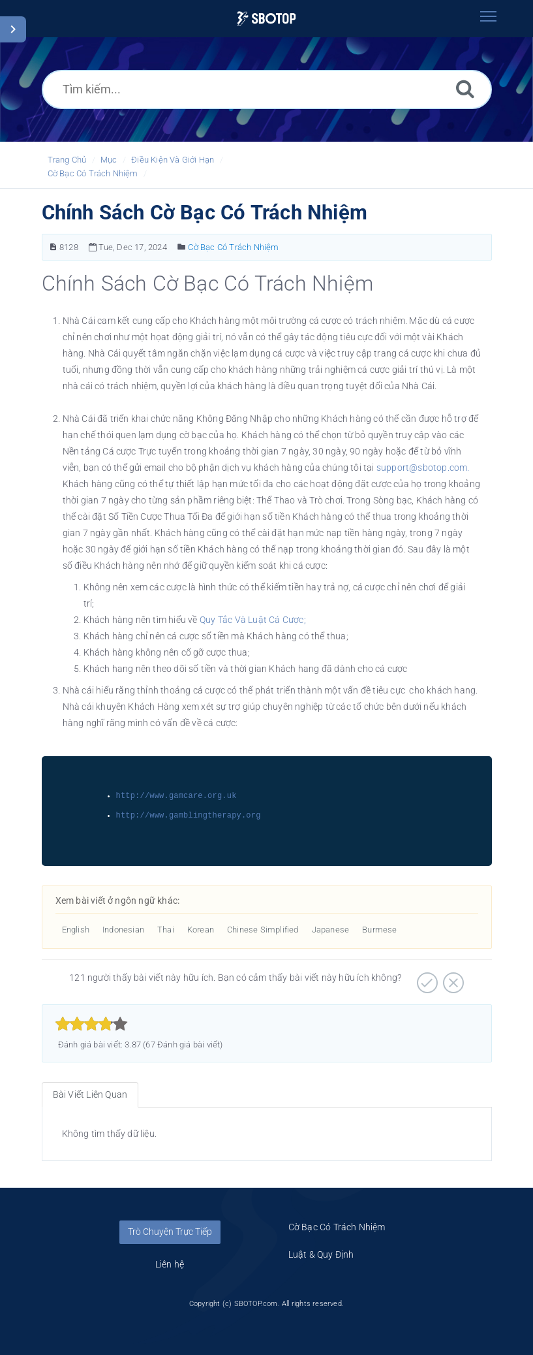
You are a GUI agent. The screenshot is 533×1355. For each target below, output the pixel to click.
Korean (200, 929)
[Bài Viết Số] (53, 247)
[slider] (91, 1024)
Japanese (331, 929)
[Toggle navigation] (489, 16)
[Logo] (266, 18)
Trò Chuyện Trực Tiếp (170, 1231)
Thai (165, 929)
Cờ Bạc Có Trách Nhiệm (93, 173)
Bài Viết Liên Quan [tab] (90, 1094)
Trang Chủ (67, 160)
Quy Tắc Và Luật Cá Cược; (253, 619)
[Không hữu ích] (452, 978)
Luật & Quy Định (321, 1254)
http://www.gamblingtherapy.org (188, 815)
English (75, 929)
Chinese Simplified (263, 929)
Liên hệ (169, 1264)
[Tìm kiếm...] (267, 89)
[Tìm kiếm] (465, 88)
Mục (108, 160)
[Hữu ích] (426, 978)
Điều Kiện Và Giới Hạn (172, 160)
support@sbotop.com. (423, 467)
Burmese (379, 929)
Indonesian (123, 929)
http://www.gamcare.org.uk (176, 795)
